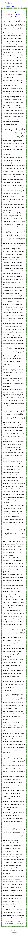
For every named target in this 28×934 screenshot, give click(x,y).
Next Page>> (20, 923)
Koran (15, 930)
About (20, 928)
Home (16, 3)
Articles (14, 6)
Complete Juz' (19, 921)
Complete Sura (9, 921)
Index (22, 3)
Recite (18, 14)
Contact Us (8, 928)
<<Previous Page (9, 923)
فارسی (20, 6)
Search (8, 6)
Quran (12, 930)
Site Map (15, 928)
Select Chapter (14, 16)
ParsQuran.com (14, 932)
